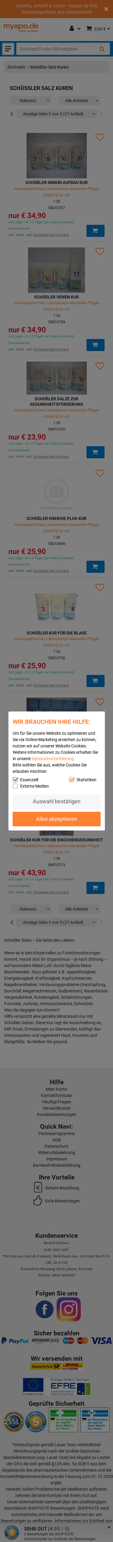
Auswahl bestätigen (56, 801)
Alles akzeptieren (56, 819)
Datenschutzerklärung (53, 758)
